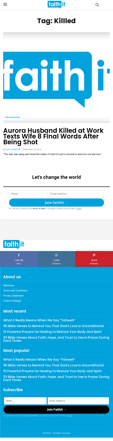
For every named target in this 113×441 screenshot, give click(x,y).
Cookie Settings (12, 300)
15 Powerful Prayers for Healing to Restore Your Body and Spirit (52, 331)
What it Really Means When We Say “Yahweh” (39, 320)
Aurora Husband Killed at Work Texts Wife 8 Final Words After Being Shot (53, 136)
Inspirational (13, 117)
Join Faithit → (56, 202)
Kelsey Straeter (11, 149)
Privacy (79, 209)
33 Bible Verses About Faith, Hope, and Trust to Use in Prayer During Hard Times (56, 339)
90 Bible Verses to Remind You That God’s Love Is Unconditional (53, 326)
